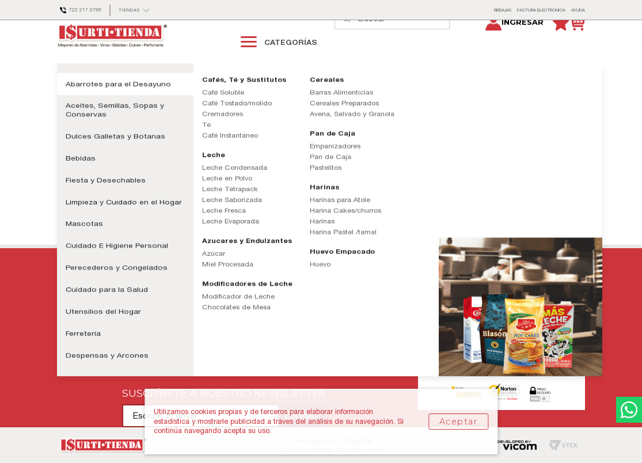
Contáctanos (77, 298)
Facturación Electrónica (352, 328)
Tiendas (327, 313)
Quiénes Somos (339, 298)
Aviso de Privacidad (158, 343)
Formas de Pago (153, 358)
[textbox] (403, 41)
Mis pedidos (76, 313)
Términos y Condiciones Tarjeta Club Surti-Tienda (206, 328)
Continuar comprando (121, 189)
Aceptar (458, 421)
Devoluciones (148, 373)
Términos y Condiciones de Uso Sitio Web (193, 313)
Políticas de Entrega (159, 298)
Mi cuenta (73, 328)
